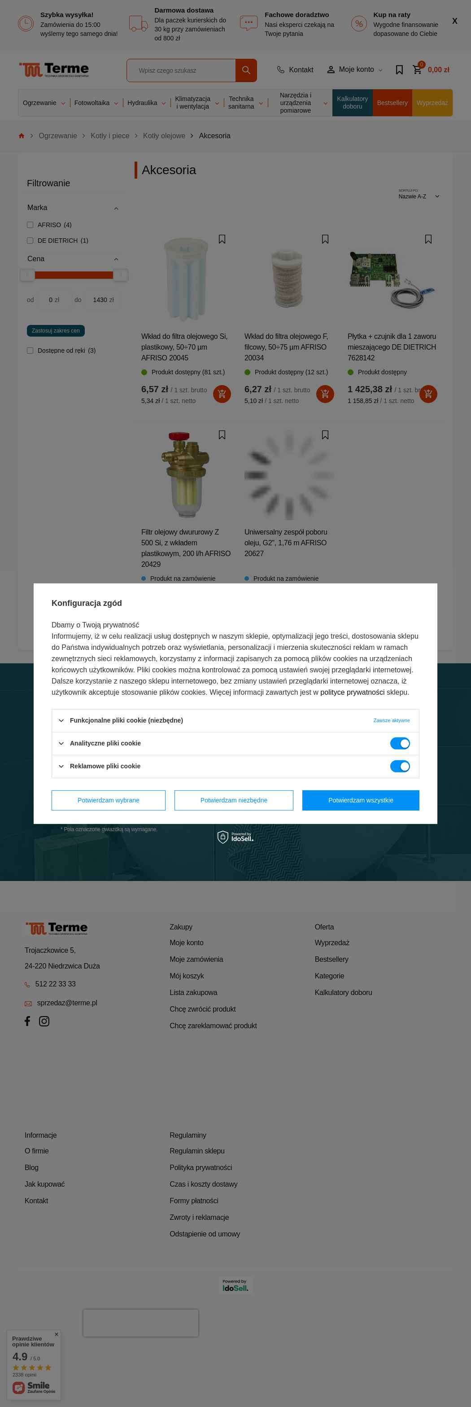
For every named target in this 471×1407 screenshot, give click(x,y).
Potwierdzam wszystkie (360, 800)
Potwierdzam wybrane (109, 800)
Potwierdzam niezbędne (234, 800)
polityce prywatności (352, 692)
